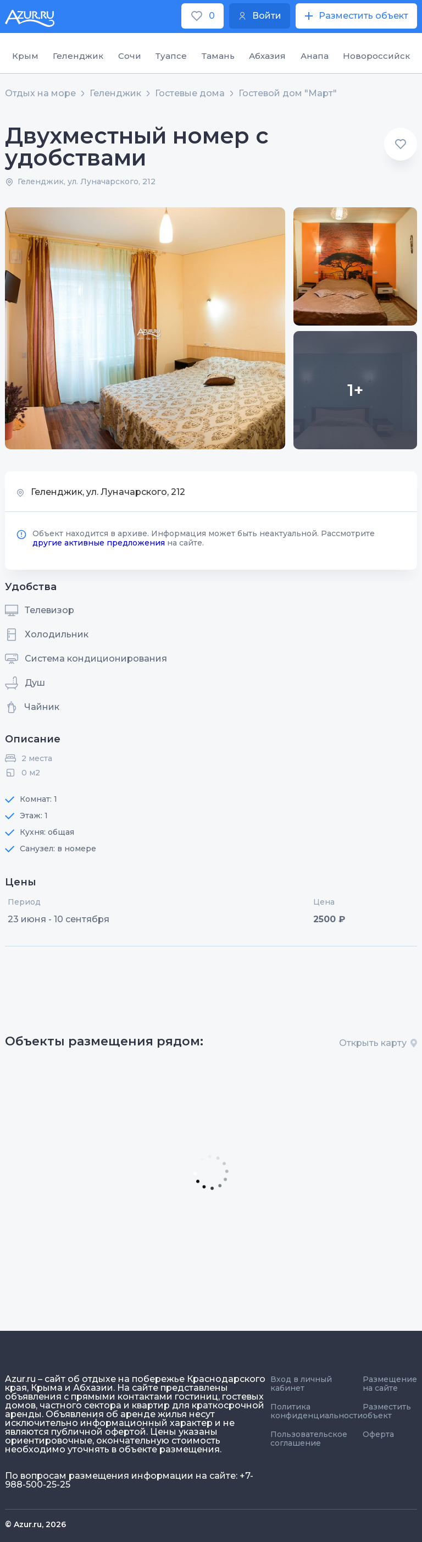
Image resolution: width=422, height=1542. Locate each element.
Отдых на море (40, 93)
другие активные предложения (98, 543)
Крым (25, 56)
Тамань (218, 56)
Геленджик (78, 56)
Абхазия (267, 56)
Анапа (315, 56)
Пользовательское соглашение (308, 1438)
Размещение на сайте (390, 1383)
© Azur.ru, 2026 (35, 1524)
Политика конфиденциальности (316, 1411)
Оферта (378, 1434)
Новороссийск (376, 56)
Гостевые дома (190, 93)
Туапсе (171, 56)
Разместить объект (387, 1411)
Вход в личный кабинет (301, 1383)
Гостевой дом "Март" (287, 93)
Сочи (129, 56)
